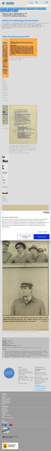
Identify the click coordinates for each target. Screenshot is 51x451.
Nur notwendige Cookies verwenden (25, 236)
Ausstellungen (30, 8)
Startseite (5, 13)
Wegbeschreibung (22, 383)
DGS (45, 2)
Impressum (4, 408)
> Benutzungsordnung (40, 388)
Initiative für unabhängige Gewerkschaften (15, 16)
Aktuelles (4, 8)
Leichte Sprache (32, 3)
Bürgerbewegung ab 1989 (20, 13)
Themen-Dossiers (6, 11)
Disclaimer (5, 410)
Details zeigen (42, 231)
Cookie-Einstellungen (7, 417)
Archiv (11, 8)
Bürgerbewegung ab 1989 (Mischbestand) (13, 14)
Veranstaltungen (19, 8)
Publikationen (41, 8)
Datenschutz (5, 411)
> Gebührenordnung (39, 390)
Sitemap (4, 413)
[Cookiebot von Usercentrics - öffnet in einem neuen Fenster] (44, 213)
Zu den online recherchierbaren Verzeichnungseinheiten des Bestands (21, 347)
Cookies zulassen (42, 236)
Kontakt (4, 412)
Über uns (15, 11)
